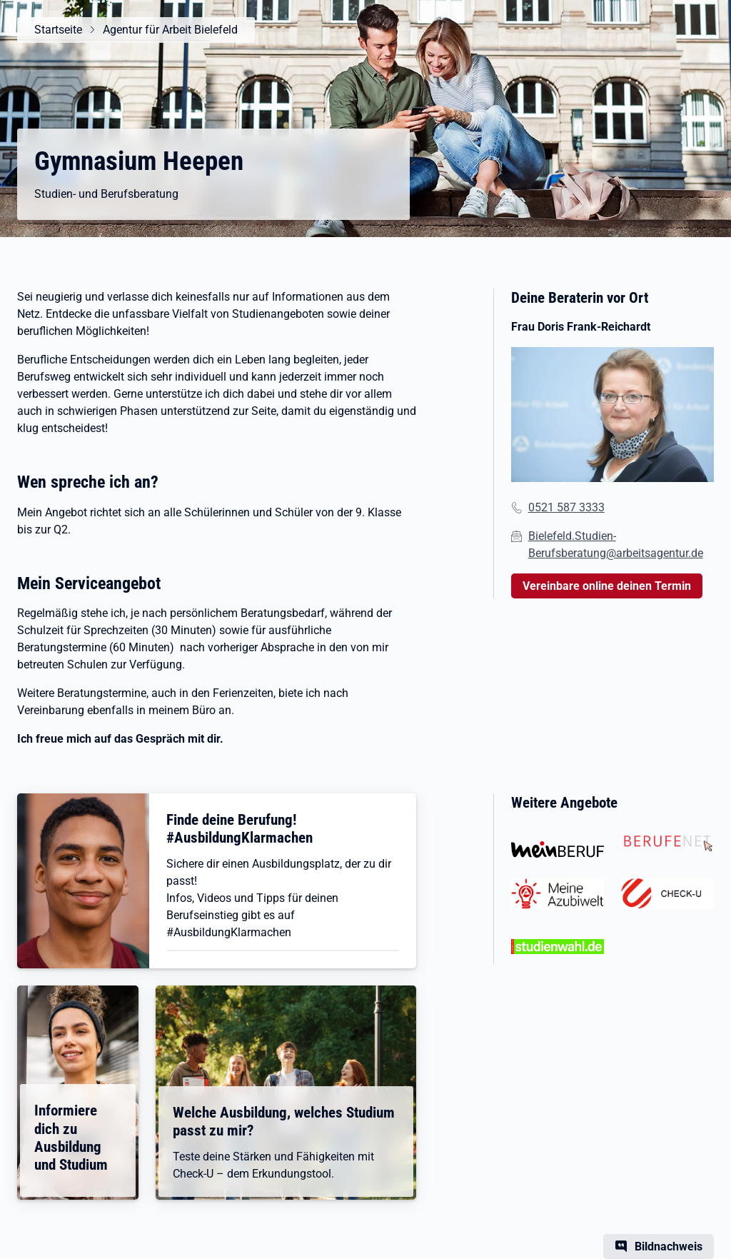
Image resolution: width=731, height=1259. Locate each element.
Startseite (58, 29)
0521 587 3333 (566, 507)
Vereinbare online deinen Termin (607, 586)
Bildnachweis (668, 1246)
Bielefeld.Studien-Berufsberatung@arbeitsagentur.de (615, 544)
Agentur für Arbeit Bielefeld (170, 29)
